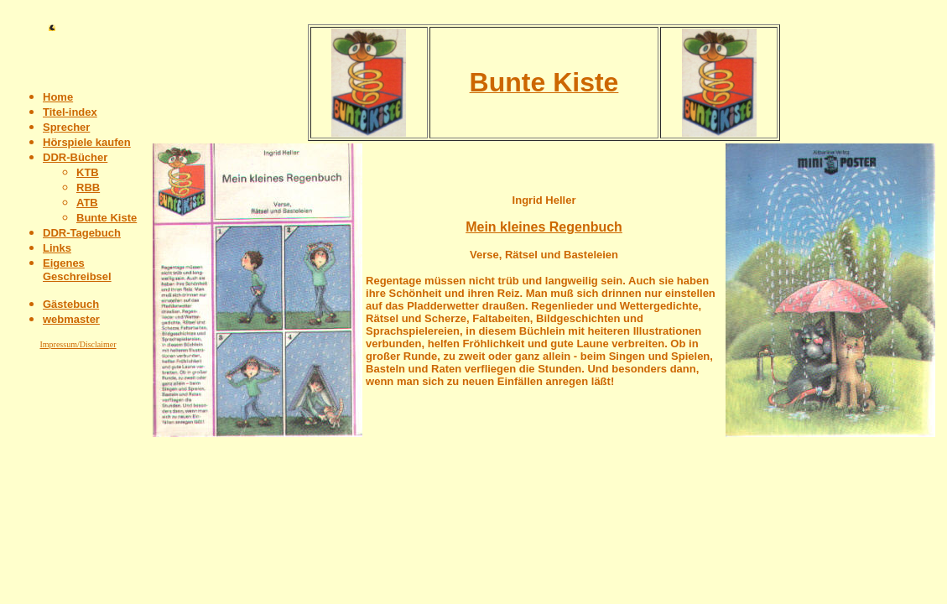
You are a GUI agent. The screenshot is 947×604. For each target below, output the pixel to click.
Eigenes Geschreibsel (77, 270)
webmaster (71, 319)
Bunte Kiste (106, 217)
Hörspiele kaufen (87, 142)
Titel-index (70, 112)
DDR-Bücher (75, 157)
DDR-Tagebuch (82, 232)
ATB (87, 202)
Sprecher (66, 127)
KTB (87, 172)
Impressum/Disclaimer (77, 344)
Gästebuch (71, 304)
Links (57, 248)
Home (58, 97)
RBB (88, 187)
